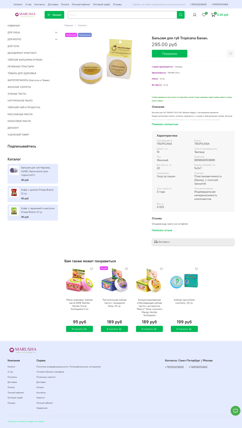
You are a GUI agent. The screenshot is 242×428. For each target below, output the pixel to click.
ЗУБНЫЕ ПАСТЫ (17, 93)
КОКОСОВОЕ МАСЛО (19, 121)
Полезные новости (45, 377)
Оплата (65, 4)
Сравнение (41, 408)
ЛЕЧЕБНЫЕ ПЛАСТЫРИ (21, 66)
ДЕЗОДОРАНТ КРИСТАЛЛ (22, 52)
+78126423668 (198, 4)
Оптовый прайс (101, 4)
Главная (68, 25)
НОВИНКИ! (14, 25)
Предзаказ (169, 53)
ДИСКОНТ (13, 127)
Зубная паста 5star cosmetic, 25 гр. (184, 301)
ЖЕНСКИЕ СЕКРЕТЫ (19, 86)
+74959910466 (219, 4)
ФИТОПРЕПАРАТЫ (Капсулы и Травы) (29, 80)
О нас (28, 4)
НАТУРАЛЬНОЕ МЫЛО (20, 100)
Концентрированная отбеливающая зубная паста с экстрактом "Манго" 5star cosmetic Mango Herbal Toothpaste (149, 307)
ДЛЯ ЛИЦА (14, 32)
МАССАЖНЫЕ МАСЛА (20, 114)
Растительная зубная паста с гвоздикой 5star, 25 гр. (114, 302)
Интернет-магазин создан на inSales (26, 421)
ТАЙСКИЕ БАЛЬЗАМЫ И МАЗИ (25, 59)
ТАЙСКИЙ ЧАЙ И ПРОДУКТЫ (24, 107)
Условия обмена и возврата (50, 371)
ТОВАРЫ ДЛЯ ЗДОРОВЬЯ (22, 73)
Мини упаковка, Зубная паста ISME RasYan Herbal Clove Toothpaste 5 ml (79, 304)
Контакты (39, 4)
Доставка (53, 4)
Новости (40, 397)
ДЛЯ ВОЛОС (14, 39)
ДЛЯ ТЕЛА (13, 46)
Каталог (18, 4)
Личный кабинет (81, 4)
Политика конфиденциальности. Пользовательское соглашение (68, 366)
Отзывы (117, 4)
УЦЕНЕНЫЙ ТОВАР (18, 134)
